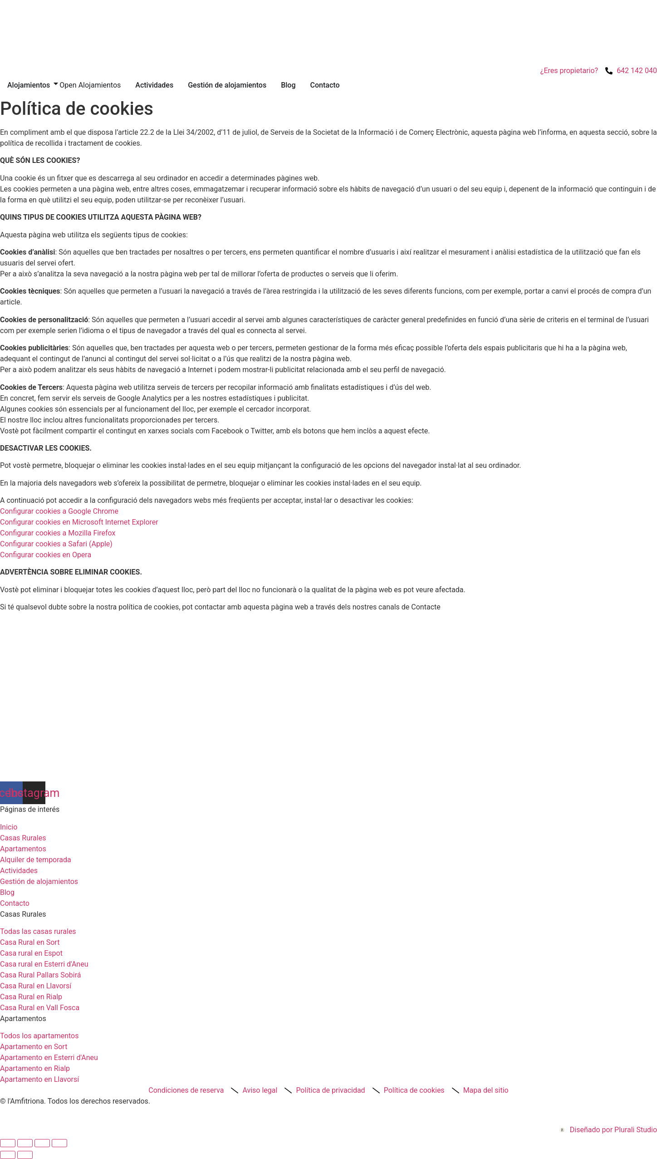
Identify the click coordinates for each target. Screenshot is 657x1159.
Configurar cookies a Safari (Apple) (56, 544)
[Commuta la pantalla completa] (25, 1143)
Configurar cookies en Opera (45, 554)
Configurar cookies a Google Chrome (59, 511)
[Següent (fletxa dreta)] (25, 1155)
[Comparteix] (42, 1143)
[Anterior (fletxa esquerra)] (7, 1155)
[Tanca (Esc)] (59, 1143)
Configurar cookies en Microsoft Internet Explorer (79, 522)
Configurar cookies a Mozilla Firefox (57, 533)
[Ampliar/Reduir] (7, 1143)
